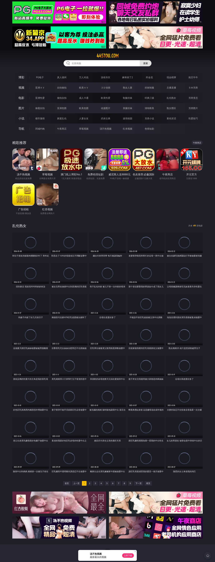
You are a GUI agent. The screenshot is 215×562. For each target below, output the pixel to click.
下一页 (138, 483)
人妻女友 (83, 118)
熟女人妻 (127, 87)
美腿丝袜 (127, 108)
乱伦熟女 (171, 97)
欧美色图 (83, 108)
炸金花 (149, 77)
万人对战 (83, 77)
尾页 (148, 483)
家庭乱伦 (61, 118)
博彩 (21, 77)
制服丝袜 (127, 97)
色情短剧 (149, 128)
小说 (21, 118)
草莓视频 (83, 128)
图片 (21, 108)
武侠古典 (105, 118)
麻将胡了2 (127, 77)
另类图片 (193, 108)
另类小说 (149, 118)
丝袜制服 (149, 87)
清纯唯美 (149, 108)
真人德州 (61, 77)
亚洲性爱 (40, 97)
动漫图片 (105, 108)
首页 (67, 483)
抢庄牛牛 (193, 77)
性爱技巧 (193, 118)
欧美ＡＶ (83, 87)
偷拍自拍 (61, 97)
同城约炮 (40, 128)
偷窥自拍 (40, 108)
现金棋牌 (171, 77)
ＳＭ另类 (193, 87)
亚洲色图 (61, 108)
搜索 (145, 63)
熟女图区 (171, 108)
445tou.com (108, 56)
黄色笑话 (171, 118)
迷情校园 (127, 118)
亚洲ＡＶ (40, 87)
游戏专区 (105, 77)
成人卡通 (83, 97)
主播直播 (171, 87)
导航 (21, 129)
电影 (21, 98)
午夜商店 (61, 128)
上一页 (76, 483)
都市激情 (40, 118)
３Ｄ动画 (105, 87)
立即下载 (128, 555)
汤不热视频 (105, 128)
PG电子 (40, 77)
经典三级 (149, 97)
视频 (21, 88)
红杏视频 (127, 128)
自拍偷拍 (61, 87)
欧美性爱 (105, 97)
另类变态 (193, 97)
